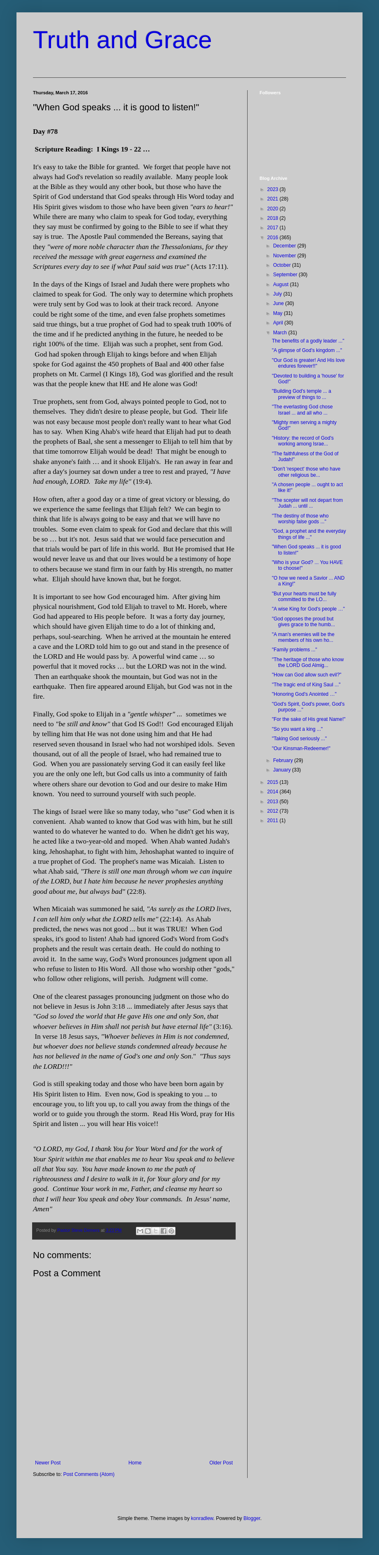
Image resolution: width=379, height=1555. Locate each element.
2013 (273, 801)
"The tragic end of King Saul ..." (306, 685)
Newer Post (48, 1463)
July (278, 294)
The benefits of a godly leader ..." (308, 341)
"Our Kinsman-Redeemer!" (301, 748)
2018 (273, 218)
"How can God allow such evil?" (307, 675)
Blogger (251, 1518)
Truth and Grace (122, 40)
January (282, 770)
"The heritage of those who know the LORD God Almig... (308, 662)
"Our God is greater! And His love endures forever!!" (308, 363)
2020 (273, 209)
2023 (273, 189)
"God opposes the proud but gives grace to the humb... (303, 621)
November (285, 256)
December (285, 246)
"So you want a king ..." (297, 729)
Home (135, 1463)
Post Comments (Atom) (89, 1474)
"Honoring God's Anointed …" (304, 694)
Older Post (221, 1463)
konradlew (202, 1518)
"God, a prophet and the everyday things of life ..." (309, 534)
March (280, 333)
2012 (273, 811)
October (282, 265)
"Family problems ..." (294, 650)
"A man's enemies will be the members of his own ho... (303, 637)
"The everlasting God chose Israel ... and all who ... (302, 409)
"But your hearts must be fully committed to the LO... (304, 596)
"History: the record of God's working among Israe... (303, 441)
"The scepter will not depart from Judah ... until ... (307, 503)
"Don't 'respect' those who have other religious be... (306, 472)
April (278, 323)
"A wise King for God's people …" (308, 609)
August (281, 284)
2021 (273, 199)
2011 (273, 820)
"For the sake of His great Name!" (309, 719)
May (278, 313)
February (283, 760)
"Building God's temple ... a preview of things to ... (301, 394)
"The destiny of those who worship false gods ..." (300, 519)
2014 (273, 792)
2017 (273, 228)
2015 (273, 782)
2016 (273, 237)
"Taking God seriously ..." (299, 738)
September (286, 274)
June (279, 303)
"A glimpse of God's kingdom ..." (307, 350)
